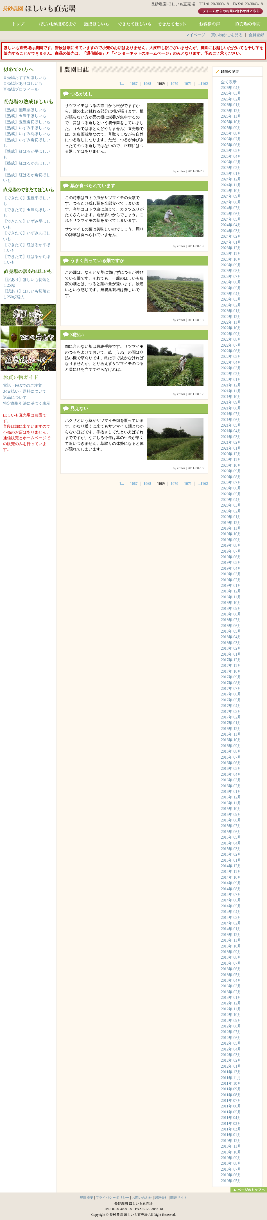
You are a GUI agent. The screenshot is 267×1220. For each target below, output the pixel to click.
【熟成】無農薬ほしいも (24, 110)
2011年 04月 (231, 1118)
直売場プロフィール (21, 89)
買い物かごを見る (227, 35)
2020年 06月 (231, 488)
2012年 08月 (231, 1026)
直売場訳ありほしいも (22, 83)
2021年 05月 (231, 425)
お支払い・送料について (24, 391)
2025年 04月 (231, 156)
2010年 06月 (231, 1175)
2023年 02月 (231, 305)
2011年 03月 (231, 1123)
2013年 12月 (231, 935)
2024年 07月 (231, 208)
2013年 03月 (231, 986)
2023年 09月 (231, 265)
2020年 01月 (231, 517)
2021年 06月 (231, 420)
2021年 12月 (231, 385)
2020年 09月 (231, 471)
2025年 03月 (231, 162)
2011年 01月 (231, 1135)
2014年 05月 (231, 906)
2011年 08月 (231, 1095)
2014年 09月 (231, 883)
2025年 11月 (231, 116)
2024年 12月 (231, 179)
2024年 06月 (231, 214)
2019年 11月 (231, 528)
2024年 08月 (231, 202)
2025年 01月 (231, 173)
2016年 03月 (231, 780)
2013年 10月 (231, 946)
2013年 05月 (231, 975)
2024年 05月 (231, 219)
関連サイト (178, 1198)
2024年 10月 (231, 191)
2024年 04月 (231, 225)
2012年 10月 (231, 1015)
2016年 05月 (231, 768)
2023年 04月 (231, 294)
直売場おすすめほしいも (24, 77)
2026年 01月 (231, 105)
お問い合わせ (142, 1198)
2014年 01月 (231, 929)
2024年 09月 (231, 196)
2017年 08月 (231, 683)
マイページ (195, 35)
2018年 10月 (231, 603)
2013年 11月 (231, 940)
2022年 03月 (231, 368)
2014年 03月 (231, 917)
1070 (174, 84)
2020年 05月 (231, 494)
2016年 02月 (231, 786)
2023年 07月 (231, 276)
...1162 (203, 84)
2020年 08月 (231, 477)
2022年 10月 (231, 328)
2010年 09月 (231, 1158)
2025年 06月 (231, 145)
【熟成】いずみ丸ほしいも (26, 134)
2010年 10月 (231, 1152)
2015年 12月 (231, 797)
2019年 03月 (231, 574)
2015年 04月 (231, 843)
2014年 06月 (231, 900)
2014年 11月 (231, 871)
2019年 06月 (231, 557)
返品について (15, 397)
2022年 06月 (231, 351)
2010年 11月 (231, 1146)
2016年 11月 (231, 734)
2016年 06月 (231, 763)
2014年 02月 (231, 923)
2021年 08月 (231, 408)
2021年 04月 (231, 431)
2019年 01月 (231, 585)
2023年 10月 (231, 259)
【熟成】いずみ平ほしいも (26, 128)
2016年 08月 (231, 751)
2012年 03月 (231, 1055)
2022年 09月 (231, 334)
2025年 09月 (231, 128)
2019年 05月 (231, 562)
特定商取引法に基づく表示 (26, 403)
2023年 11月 (231, 253)
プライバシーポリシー (112, 1198)
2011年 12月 (231, 1072)
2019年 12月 (231, 523)
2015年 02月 (231, 854)
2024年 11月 (231, 185)
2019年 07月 (231, 551)
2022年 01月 (231, 379)
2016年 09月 (231, 746)
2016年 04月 (231, 774)
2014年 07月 (231, 894)
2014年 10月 (231, 877)
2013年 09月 (231, 952)
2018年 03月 (231, 643)
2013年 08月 (231, 957)
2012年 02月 (231, 1060)
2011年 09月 (231, 1089)
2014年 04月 (231, 912)
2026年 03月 (231, 93)
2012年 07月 (231, 1032)
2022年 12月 (231, 317)
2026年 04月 (231, 88)
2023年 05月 (231, 288)
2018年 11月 (231, 597)
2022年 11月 (231, 322)
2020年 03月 (231, 505)
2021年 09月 (231, 402)
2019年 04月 (231, 568)
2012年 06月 (231, 1038)
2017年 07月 (231, 688)
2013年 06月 (231, 969)
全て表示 (229, 82)
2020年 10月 (231, 465)
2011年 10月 (231, 1083)
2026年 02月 (231, 99)
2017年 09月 (231, 677)
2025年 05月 (231, 150)
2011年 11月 (231, 1078)
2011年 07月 (231, 1100)
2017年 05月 (231, 700)
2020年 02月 (231, 511)
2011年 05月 (231, 1112)
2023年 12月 (231, 248)
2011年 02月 (231, 1129)
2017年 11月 (231, 665)
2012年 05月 (231, 1043)
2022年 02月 (231, 374)
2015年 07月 (231, 826)
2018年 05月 (231, 631)
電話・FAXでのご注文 (22, 385)
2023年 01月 (231, 311)
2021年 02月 (231, 442)
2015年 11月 (231, 803)
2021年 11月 (231, 391)
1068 (147, 84)
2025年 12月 (231, 111)
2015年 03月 (231, 849)
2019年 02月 (231, 580)
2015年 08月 (231, 820)
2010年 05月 (231, 1181)
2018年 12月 (231, 591)
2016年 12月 (231, 729)
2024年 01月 (231, 242)
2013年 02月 (231, 992)
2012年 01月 (231, 1066)
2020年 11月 (231, 459)
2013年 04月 (231, 980)
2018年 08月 (231, 614)
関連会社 (161, 1198)
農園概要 (86, 1198)
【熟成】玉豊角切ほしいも (26, 122)
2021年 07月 (231, 414)
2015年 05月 (231, 837)
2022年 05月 (231, 356)
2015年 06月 (231, 832)
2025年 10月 (231, 122)
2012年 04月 (231, 1049)
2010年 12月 (231, 1141)
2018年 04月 (231, 637)
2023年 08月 (231, 271)
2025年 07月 (231, 139)
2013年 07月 (231, 963)
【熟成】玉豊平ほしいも (24, 116)
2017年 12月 (231, 660)
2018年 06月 (231, 626)
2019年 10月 (231, 534)
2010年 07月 (231, 1169)
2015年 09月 (231, 814)
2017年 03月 (231, 711)
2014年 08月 (231, 889)
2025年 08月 (231, 133)
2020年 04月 (231, 500)
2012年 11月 (231, 1009)
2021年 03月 (231, 437)
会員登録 (256, 35)
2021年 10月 (231, 397)
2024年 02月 (231, 236)
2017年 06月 (231, 694)
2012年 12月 (231, 1003)
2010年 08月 (231, 1163)
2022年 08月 (231, 339)
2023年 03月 (231, 299)
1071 (188, 84)
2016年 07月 (231, 757)
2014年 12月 (231, 866)
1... (121, 84)
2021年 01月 (231, 448)
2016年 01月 (231, 791)
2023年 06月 (231, 282)
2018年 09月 (231, 608)
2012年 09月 (231, 1020)
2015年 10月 (231, 809)
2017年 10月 (231, 671)
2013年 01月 (231, 997)
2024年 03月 (231, 231)
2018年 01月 (231, 654)
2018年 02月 (231, 648)
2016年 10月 (231, 740)
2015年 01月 (231, 860)
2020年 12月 (231, 454)
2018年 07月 (231, 620)
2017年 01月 (231, 723)
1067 (133, 84)
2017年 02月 (231, 717)
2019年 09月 (231, 540)
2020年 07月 (231, 482)
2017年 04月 (231, 706)
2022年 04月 (231, 362)
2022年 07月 (231, 345)
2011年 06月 (231, 1106)
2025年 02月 (231, 168)
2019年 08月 (231, 545)
